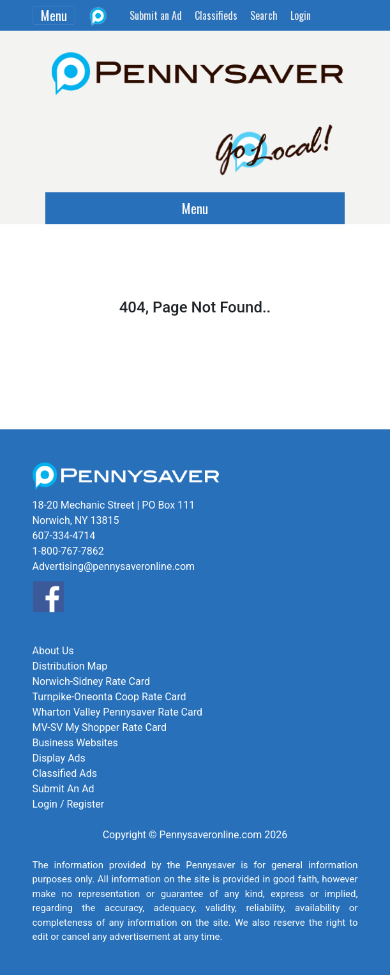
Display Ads (59, 758)
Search (264, 15)
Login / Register (69, 804)
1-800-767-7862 (68, 551)
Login (300, 15)
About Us (53, 651)
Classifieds (216, 15)
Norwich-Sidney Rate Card (91, 681)
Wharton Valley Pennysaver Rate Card (118, 712)
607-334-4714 (64, 536)
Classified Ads (65, 773)
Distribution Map (70, 666)
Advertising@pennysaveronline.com (114, 566)
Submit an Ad (156, 15)
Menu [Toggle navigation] (54, 15)
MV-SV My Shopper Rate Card (100, 727)
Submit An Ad (63, 789)
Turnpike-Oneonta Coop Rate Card (109, 697)
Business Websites (75, 743)
